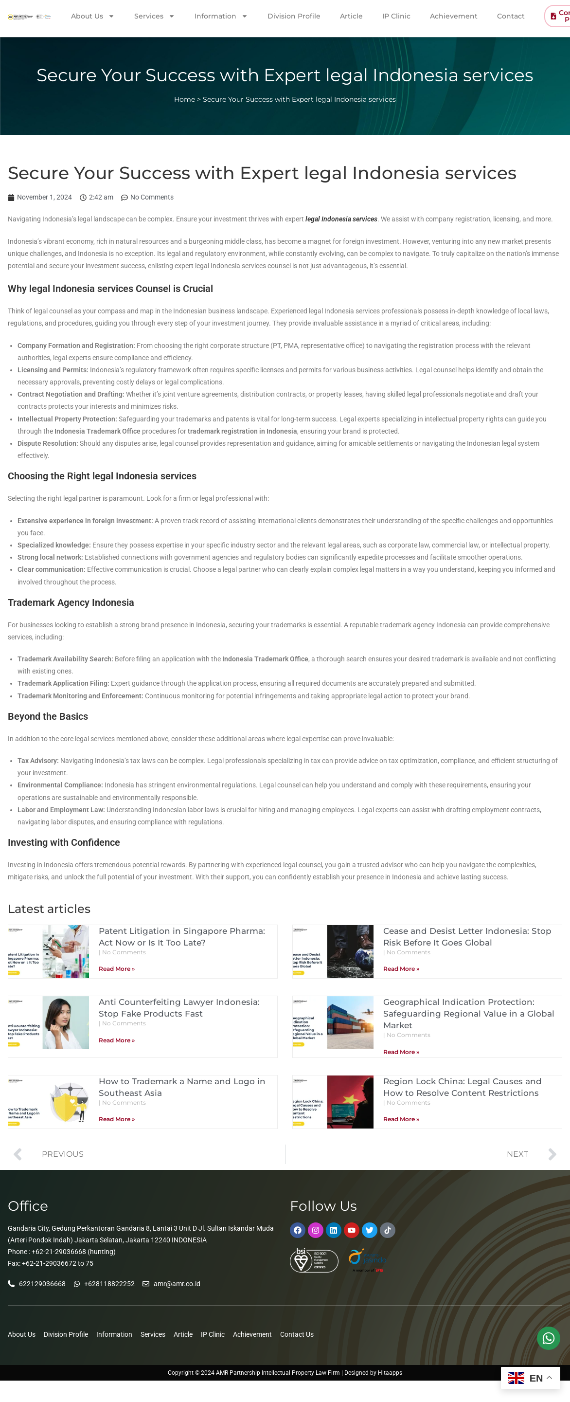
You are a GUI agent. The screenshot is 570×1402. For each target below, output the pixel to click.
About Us (93, 15)
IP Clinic (396, 15)
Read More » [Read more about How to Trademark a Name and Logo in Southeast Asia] (117, 1119)
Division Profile (294, 15)
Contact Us (297, 1334)
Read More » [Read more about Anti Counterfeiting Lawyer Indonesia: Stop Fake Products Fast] (117, 1040)
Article (351, 15)
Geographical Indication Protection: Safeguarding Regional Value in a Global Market (471, 1014)
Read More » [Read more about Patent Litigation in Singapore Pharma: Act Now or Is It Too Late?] (117, 968)
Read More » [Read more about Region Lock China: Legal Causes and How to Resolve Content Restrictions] (401, 1119)
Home (184, 99)
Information (221, 15)
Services (154, 15)
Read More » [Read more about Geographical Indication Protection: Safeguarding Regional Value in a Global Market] (401, 1052)
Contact (511, 15)
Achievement (454, 15)
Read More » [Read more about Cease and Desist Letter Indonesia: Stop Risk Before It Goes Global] (401, 968)
